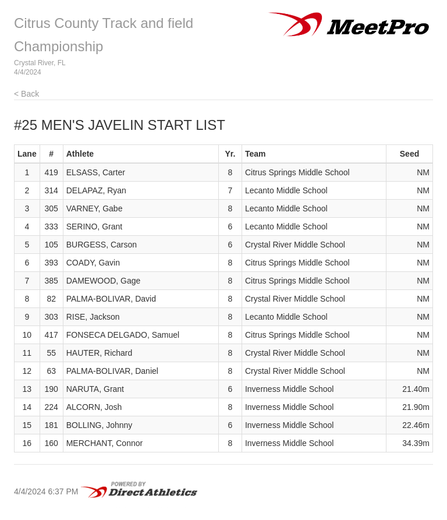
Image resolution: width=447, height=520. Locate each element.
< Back (26, 93)
